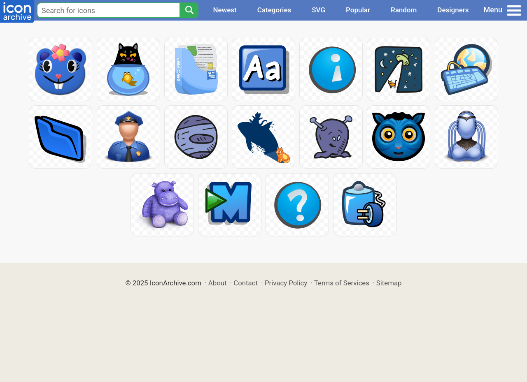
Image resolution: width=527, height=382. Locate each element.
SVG (318, 10)
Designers (453, 10)
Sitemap (389, 283)
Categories (274, 10)
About (217, 283)
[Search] (189, 10)
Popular (358, 10)
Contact (245, 283)
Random (404, 10)
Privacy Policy (286, 283)
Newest (224, 10)
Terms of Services (341, 283)
